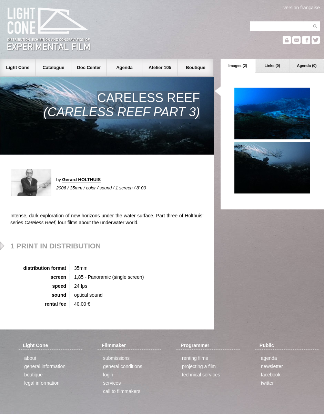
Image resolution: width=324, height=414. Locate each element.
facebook (271, 374)
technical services (201, 374)
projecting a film (199, 366)
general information (44, 366)
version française (301, 7)
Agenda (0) (307, 65)
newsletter (272, 366)
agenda (269, 358)
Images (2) (238, 65)
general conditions (122, 366)
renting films (195, 358)
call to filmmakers (121, 391)
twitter (267, 383)
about (30, 358)
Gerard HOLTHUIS (81, 179)
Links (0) (272, 65)
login (108, 374)
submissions (116, 358)
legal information (42, 383)
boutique (33, 374)
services (112, 383)
